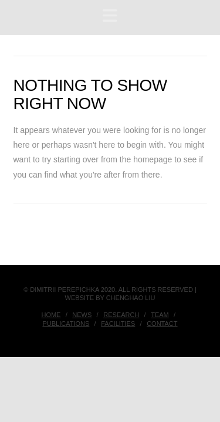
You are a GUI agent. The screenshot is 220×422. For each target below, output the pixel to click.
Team (160, 314)
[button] (110, 16)
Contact (162, 323)
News (82, 314)
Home (50, 314)
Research (121, 314)
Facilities (118, 323)
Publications (65, 323)
